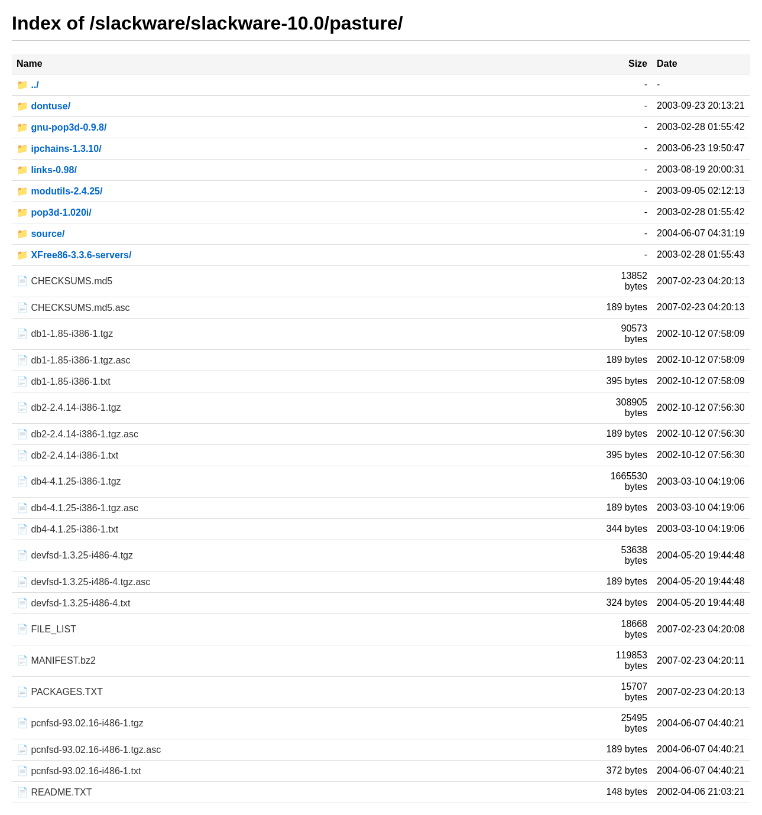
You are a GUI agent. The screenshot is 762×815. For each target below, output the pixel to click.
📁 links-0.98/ (47, 170)
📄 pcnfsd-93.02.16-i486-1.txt (79, 771)
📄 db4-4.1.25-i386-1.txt (67, 529)
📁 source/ (40, 234)
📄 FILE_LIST (46, 629)
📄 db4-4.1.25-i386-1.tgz (69, 481)
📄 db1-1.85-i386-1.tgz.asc (74, 360)
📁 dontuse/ (43, 106)
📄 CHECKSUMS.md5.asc (73, 308)
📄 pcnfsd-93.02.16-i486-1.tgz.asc (89, 750)
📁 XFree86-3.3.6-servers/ (74, 255)
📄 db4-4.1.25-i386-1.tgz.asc (77, 508)
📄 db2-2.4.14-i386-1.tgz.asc (77, 434)
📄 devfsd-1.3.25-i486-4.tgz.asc (83, 582)
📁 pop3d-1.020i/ (54, 212)
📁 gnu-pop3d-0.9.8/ (61, 127)
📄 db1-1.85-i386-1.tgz (65, 334)
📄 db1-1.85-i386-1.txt (64, 381)
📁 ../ (28, 85)
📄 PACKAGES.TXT (60, 692)
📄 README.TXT (54, 792)
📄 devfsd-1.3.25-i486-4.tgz (75, 555)
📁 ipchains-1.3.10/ (59, 149)
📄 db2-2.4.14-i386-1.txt (67, 455)
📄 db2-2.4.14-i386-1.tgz (69, 407)
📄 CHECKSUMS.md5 (64, 281)
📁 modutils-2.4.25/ (59, 191)
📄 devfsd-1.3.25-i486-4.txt (74, 603)
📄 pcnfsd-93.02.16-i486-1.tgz (80, 723)
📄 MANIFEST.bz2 (56, 660)
